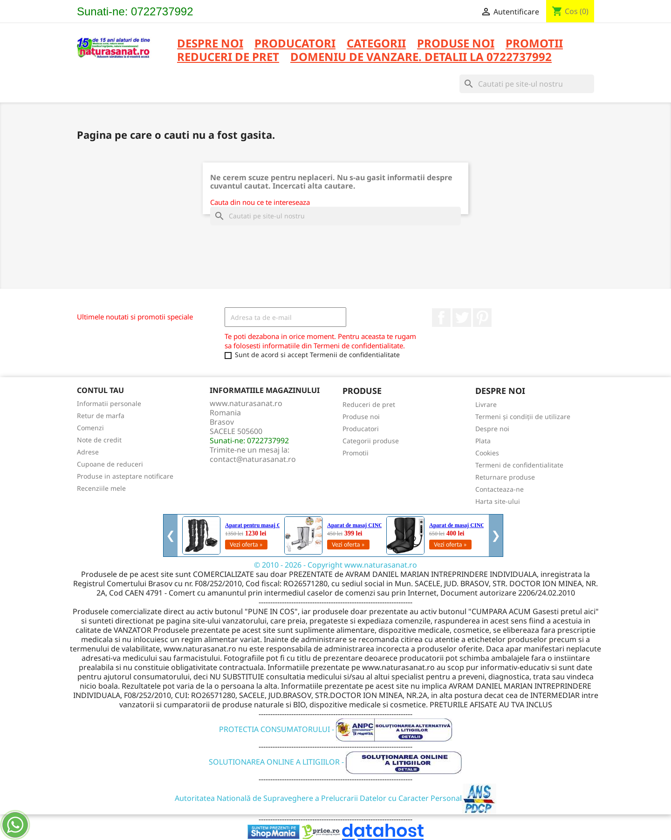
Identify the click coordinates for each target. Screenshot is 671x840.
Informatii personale (109, 403)
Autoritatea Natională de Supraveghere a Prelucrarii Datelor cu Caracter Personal (336, 798)
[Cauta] (526, 84)
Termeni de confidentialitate (519, 465)
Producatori (360, 428)
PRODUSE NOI (455, 44)
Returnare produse (505, 477)
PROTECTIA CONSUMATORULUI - (335, 729)
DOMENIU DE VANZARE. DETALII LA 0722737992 (421, 57)
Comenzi (90, 427)
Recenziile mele (101, 488)
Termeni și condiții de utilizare (522, 416)
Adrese (88, 451)
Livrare (486, 404)
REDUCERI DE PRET (228, 57)
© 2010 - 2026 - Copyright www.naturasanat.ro (335, 565)
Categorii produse (370, 440)
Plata (483, 440)
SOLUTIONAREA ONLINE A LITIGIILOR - (335, 762)
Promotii (355, 452)
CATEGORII (376, 44)
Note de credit (99, 439)
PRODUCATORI (295, 44)
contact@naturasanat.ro (253, 459)
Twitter (461, 317)
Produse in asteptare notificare (125, 476)
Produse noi (361, 416)
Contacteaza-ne (499, 489)
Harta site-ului (497, 501)
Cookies (487, 452)
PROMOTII (534, 44)
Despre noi (210, 44)
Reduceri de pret (368, 404)
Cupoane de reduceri (110, 464)
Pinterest (482, 317)
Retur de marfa (100, 415)
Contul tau (100, 390)
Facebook (441, 317)
